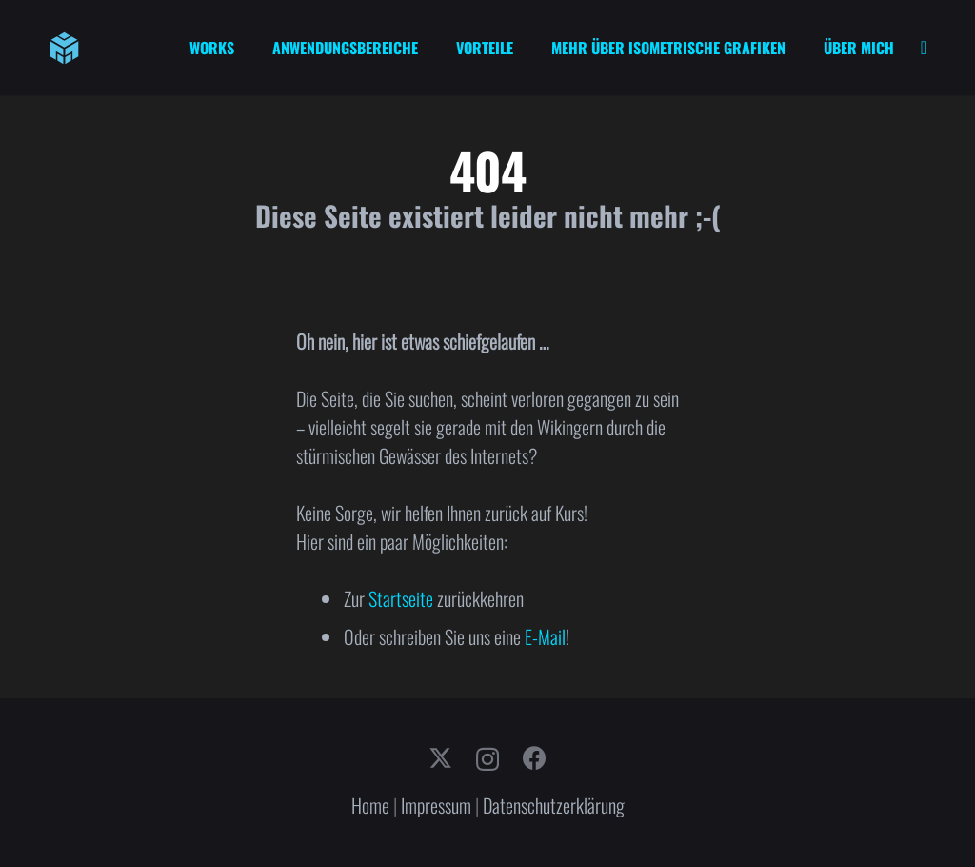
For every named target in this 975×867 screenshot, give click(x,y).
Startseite (400, 598)
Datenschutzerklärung (554, 805)
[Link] (924, 47)
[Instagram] (487, 759)
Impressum (436, 805)
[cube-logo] (64, 48)
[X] (440, 758)
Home (370, 805)
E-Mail (545, 636)
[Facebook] (535, 758)
